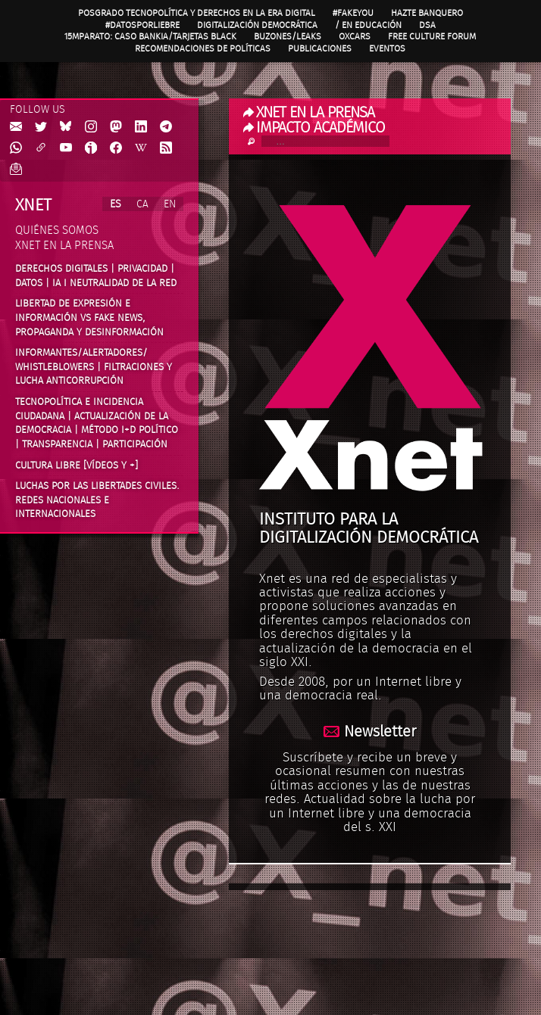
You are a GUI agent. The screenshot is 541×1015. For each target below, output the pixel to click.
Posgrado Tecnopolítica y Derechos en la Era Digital (196, 12)
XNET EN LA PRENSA (308, 112)
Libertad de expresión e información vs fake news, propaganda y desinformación (89, 317)
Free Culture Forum (432, 36)
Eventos (387, 48)
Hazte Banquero (427, 12)
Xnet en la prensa (64, 245)
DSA (427, 25)
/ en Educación (368, 25)
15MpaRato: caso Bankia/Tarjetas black (150, 36)
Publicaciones (320, 48)
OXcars (355, 36)
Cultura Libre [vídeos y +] (76, 465)
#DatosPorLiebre (142, 25)
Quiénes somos (57, 230)
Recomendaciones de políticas (202, 48)
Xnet (33, 205)
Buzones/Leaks (287, 36)
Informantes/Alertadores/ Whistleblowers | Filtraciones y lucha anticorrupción (93, 366)
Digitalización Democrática (257, 25)
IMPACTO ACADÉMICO (314, 127)
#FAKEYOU (353, 12)
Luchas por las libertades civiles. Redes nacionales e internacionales (97, 500)
